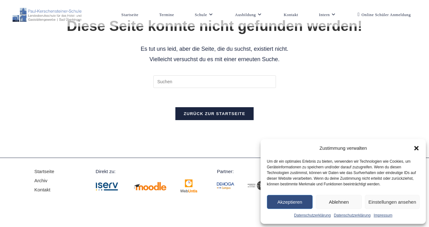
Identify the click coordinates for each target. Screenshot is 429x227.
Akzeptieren (289, 202)
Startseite (44, 171)
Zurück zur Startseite (214, 113)
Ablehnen (339, 202)
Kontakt (42, 189)
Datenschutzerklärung (312, 215)
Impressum (383, 215)
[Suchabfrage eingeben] (214, 81)
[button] (416, 148)
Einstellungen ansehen (392, 202)
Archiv (41, 180)
